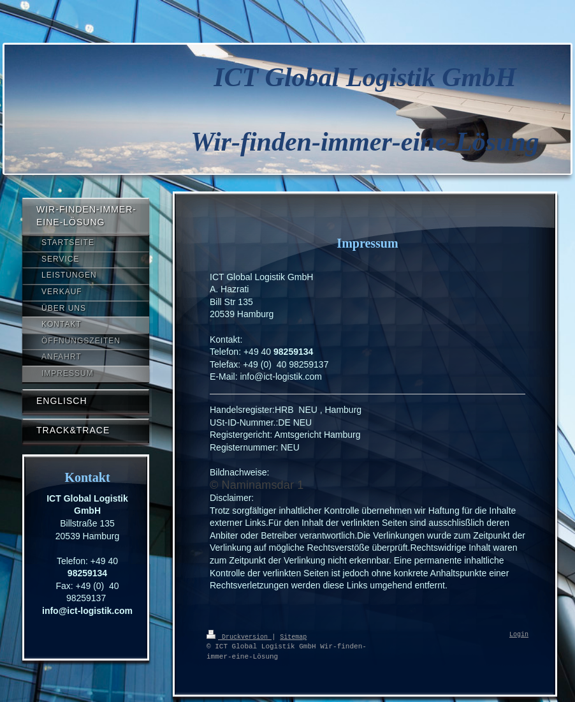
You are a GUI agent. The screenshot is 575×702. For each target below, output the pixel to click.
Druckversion (239, 636)
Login (518, 635)
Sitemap (293, 636)
